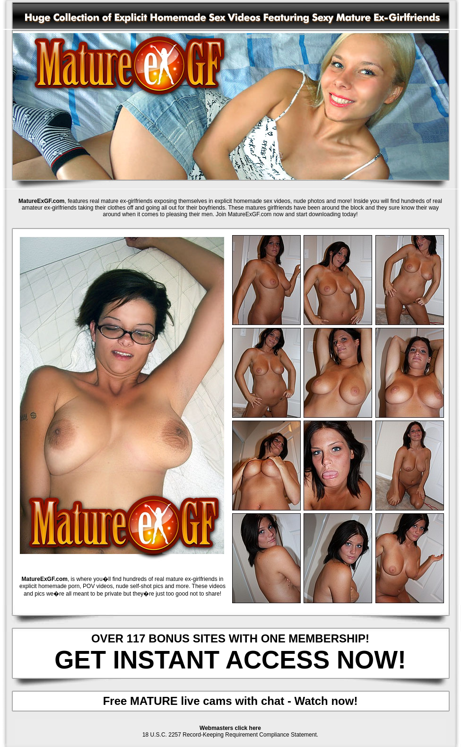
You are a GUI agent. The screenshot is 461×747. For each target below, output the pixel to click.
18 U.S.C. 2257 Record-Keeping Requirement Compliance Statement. (230, 734)
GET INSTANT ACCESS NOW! (230, 660)
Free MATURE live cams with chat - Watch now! (230, 700)
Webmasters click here (230, 728)
